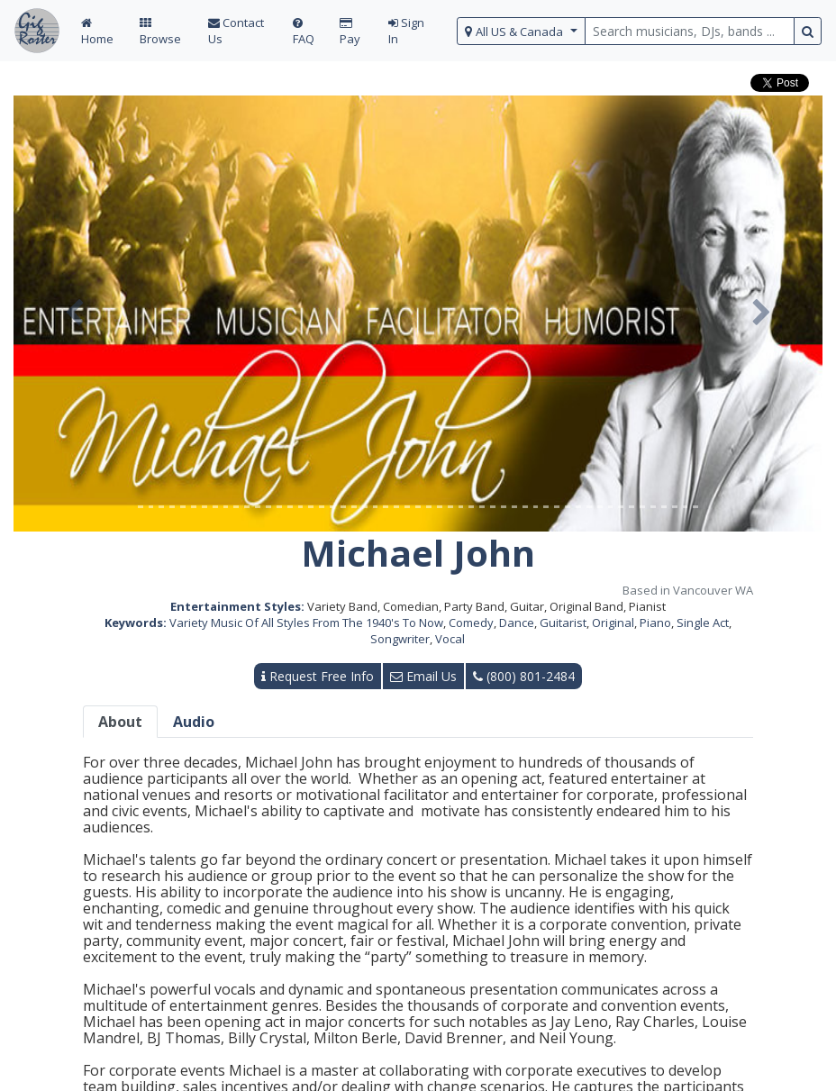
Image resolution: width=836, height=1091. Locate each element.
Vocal (450, 639)
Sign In (406, 30)
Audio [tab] (193, 722)
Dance (516, 622)
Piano (655, 622)
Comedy (471, 622)
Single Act (703, 622)
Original (613, 622)
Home (97, 32)
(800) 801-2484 (524, 676)
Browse (160, 32)
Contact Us (236, 30)
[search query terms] (690, 31)
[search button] (808, 31)
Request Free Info (317, 676)
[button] (74, 313)
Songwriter (400, 639)
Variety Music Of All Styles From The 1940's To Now (306, 622)
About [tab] (120, 722)
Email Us (423, 676)
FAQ (303, 32)
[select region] (521, 31)
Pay (350, 32)
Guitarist (563, 622)
